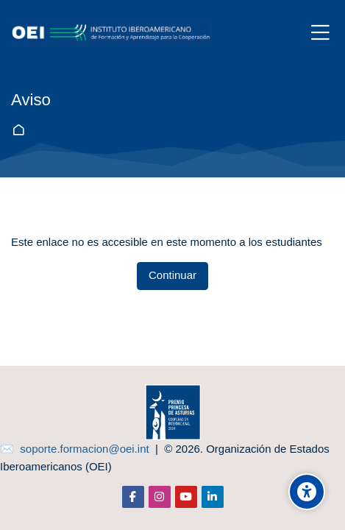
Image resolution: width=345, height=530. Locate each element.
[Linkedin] (213, 497)
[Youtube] (186, 497)
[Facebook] (133, 497)
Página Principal (21, 130)
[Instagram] (160, 497)
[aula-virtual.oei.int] (111, 33)
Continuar (172, 275)
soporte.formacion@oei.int (84, 448)
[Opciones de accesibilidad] (306, 491)
